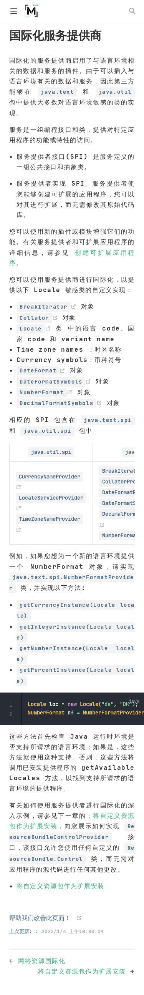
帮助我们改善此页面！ (40, 918)
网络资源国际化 (41, 961)
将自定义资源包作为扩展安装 (60, 886)
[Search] (133, 10)
